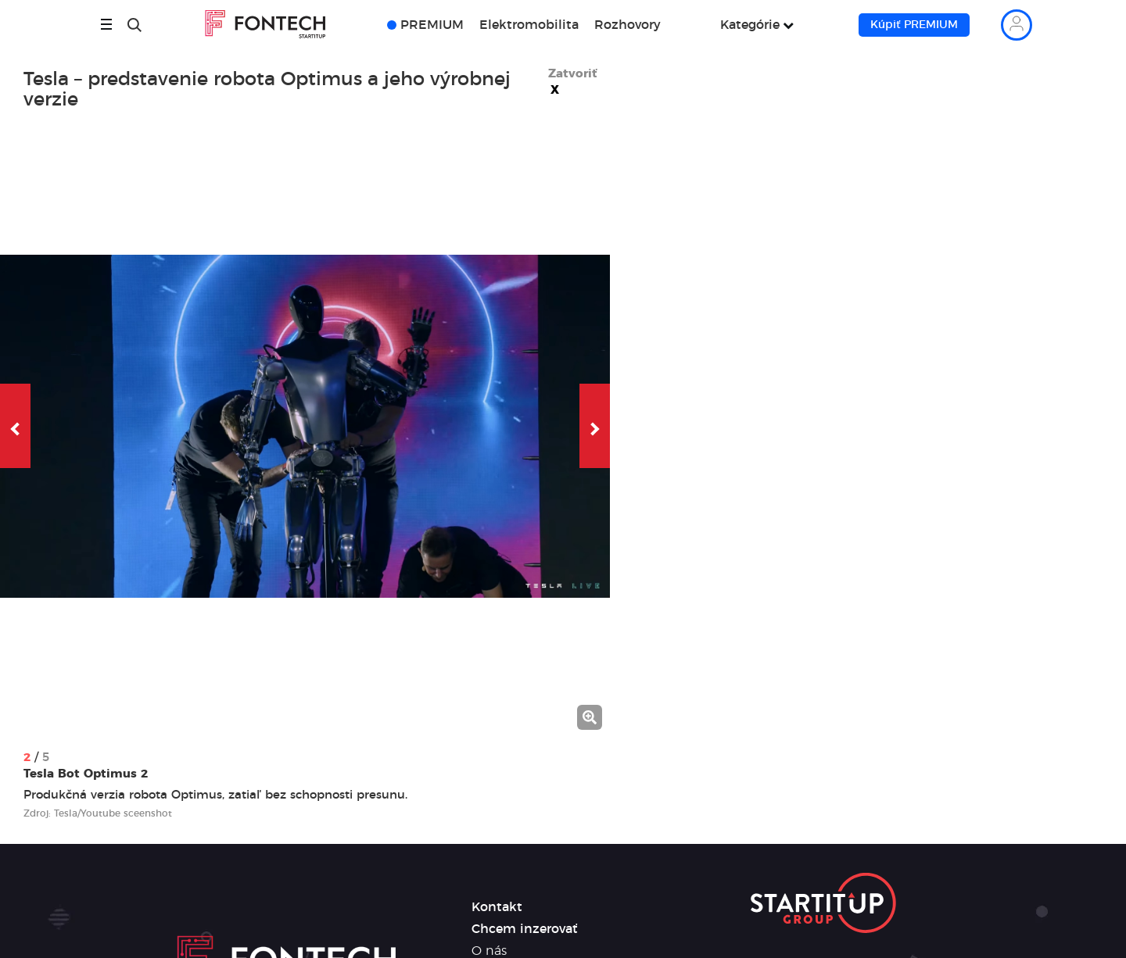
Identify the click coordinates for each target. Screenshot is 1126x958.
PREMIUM (432, 25)
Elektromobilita (529, 25)
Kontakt (497, 907)
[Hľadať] (134, 25)
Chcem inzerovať (525, 929)
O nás (489, 951)
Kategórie (750, 25)
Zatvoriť (572, 82)
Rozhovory (627, 25)
